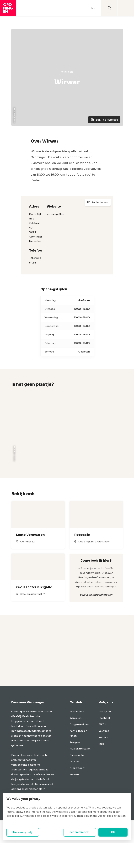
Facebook (105, 717)
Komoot (103, 737)
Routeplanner (97, 202)
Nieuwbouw (77, 767)
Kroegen (75, 742)
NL (93, 8)
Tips (101, 743)
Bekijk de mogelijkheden (96, 594)
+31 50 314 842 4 (35, 260)
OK (113, 832)
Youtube (104, 730)
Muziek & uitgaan (80, 748)
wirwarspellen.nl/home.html (57, 214)
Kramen (74, 774)
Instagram (105, 711)
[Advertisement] (67, 650)
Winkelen (67, 71)
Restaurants (77, 711)
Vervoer (74, 761)
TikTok (103, 724)
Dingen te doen (79, 724)
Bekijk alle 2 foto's (104, 119)
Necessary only (22, 832)
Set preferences (80, 832)
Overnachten (77, 755)
